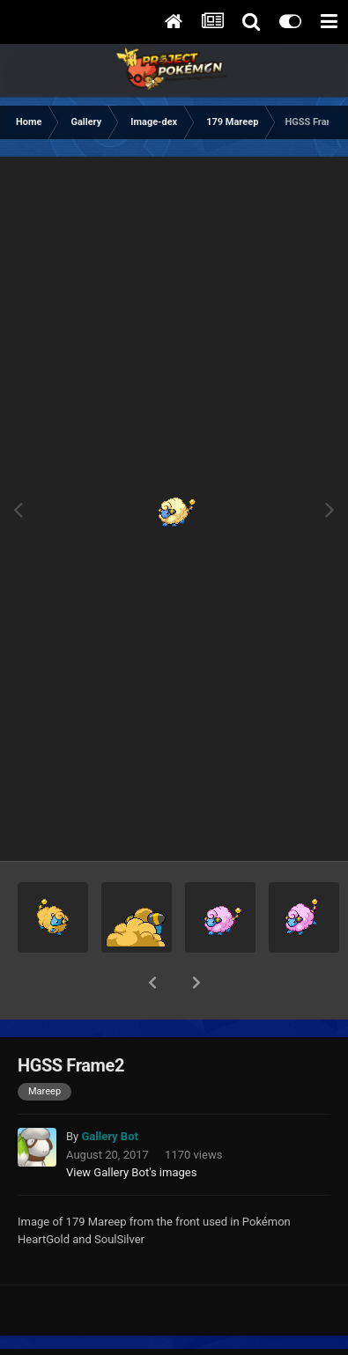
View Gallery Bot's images (131, 1126)
